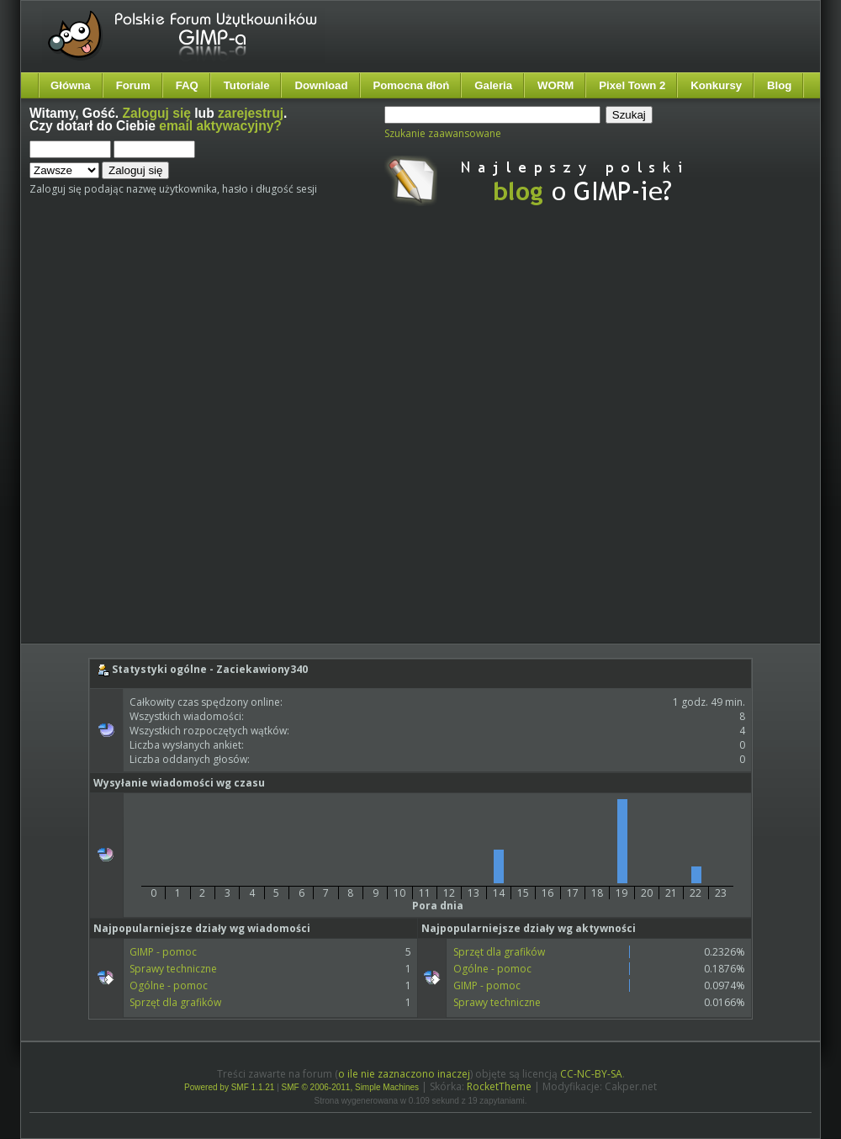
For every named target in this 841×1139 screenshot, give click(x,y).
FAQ (187, 85)
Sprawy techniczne (173, 969)
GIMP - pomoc (163, 952)
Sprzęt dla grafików (175, 1002)
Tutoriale (247, 85)
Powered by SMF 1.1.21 (229, 1087)
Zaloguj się (157, 113)
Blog (779, 85)
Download (320, 85)
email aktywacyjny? (220, 126)
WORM (555, 85)
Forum (133, 85)
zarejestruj (250, 113)
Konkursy (716, 85)
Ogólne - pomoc (169, 985)
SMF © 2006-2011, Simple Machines (351, 1087)
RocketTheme (499, 1086)
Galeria (493, 85)
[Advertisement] (197, 439)
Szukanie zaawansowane (442, 133)
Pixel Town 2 (632, 85)
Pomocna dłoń (411, 85)
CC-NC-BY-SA (591, 1074)
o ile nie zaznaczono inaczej (404, 1074)
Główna (70, 85)
